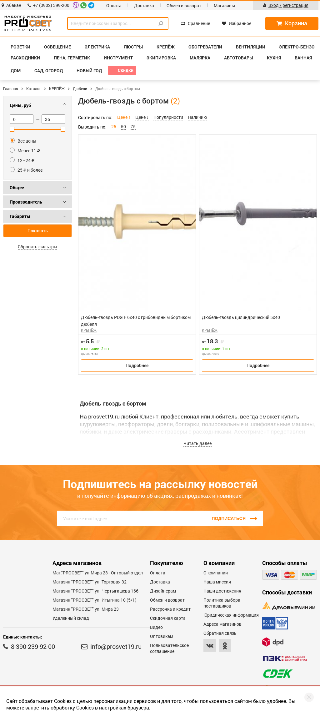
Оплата (114, 5)
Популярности (168, 117)
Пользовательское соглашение (169, 648)
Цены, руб (20, 105)
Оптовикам (161, 636)
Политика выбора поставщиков (221, 603)
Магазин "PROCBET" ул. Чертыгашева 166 (95, 591)
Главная (10, 88)
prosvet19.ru (104, 416)
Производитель (26, 202)
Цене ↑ (124, 117)
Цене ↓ (142, 117)
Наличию (197, 117)
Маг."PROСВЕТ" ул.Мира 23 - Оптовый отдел (97, 573)
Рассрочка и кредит (170, 609)
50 (123, 126)
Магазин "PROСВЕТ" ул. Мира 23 (85, 609)
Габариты (20, 216)
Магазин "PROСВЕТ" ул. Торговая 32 (89, 582)
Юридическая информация (231, 615)
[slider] (12, 129)
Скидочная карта (168, 618)
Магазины (224, 5)
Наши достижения (222, 591)
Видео (156, 627)
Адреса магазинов (222, 624)
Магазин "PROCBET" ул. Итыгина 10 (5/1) (94, 600)
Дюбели (80, 88)
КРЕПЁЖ (57, 88)
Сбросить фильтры (37, 247)
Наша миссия (217, 582)
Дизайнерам (163, 591)
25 (113, 126)
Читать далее (197, 443)
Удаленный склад (70, 618)
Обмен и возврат (184, 5)
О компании (215, 573)
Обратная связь (220, 633)
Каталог (33, 88)
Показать (38, 230)
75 (133, 126)
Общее (17, 187)
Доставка (144, 5)
